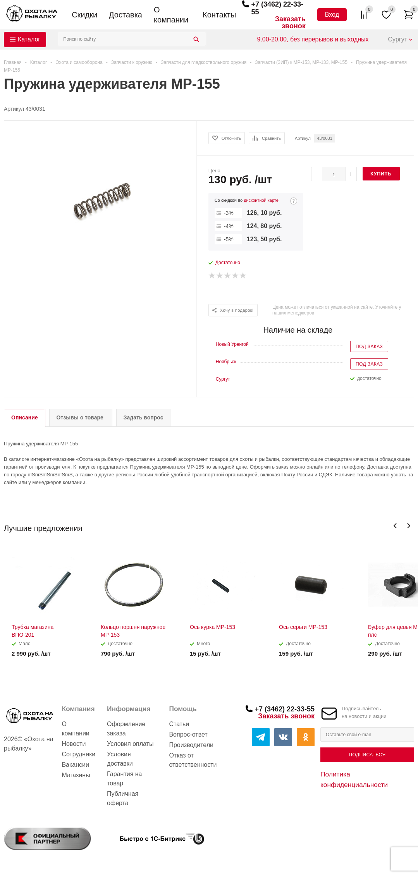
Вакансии (75, 764)
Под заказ (369, 346)
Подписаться (367, 754)
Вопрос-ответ (188, 734)
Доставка (125, 14)
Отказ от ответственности (193, 760)
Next (408, 525)
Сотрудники (78, 754)
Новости (74, 743)
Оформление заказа (126, 729)
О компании (171, 14)
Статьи (179, 724)
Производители (191, 745)
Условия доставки (120, 759)
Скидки (84, 14)
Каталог (29, 39)
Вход (332, 14)
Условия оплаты (130, 743)
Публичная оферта (122, 798)
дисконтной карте (261, 200)
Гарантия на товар (124, 779)
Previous (395, 525)
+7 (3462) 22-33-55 (285, 709)
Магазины (76, 775)
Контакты (219, 14)
